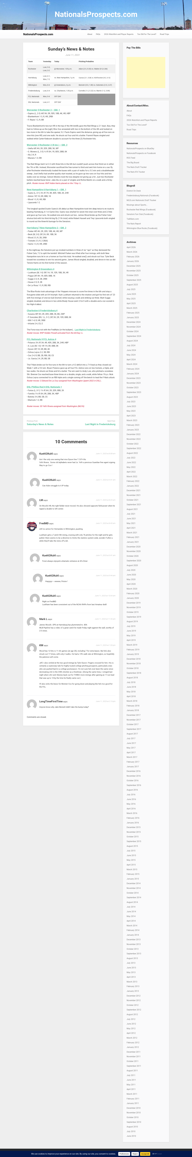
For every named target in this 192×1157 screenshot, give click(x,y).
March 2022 (132, 476)
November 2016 (134, 776)
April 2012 (131, 1033)
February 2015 (133, 874)
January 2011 (133, 1103)
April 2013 (131, 977)
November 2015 (134, 832)
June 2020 (131, 575)
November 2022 (134, 439)
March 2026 (132, 252)
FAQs (98, 34)
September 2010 (134, 1122)
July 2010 (131, 1131)
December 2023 (133, 378)
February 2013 (133, 986)
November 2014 (134, 888)
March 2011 (132, 1094)
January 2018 (133, 710)
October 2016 (132, 780)
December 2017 (133, 715)
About (89, 34)
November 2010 (134, 1112)
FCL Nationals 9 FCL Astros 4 (41, 339)
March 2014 (132, 925)
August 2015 (132, 846)
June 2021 (131, 518)
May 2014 (131, 916)
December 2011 (133, 1052)
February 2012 (133, 1042)
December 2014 (133, 883)
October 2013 (132, 949)
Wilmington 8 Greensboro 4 (40, 269)
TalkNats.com (133, 219)
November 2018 (134, 663)
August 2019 (132, 621)
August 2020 (132, 565)
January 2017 (133, 766)
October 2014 (132, 893)
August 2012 (132, 1014)
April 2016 (131, 808)
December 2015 (133, 827)
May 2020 (131, 579)
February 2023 (133, 425)
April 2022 (131, 472)
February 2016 (133, 818)
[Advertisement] (146, 72)
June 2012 (131, 1024)
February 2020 (133, 593)
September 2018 (134, 673)
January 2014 (133, 935)
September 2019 (134, 617)
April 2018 (131, 696)
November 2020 (134, 551)
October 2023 (132, 387)
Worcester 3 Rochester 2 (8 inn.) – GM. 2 (47, 145)
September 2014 (134, 897)
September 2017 (134, 729)
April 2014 (131, 921)
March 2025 (132, 308)
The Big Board (133, 162)
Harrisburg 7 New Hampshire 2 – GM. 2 (46, 227)
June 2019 (131, 631)
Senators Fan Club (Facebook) (140, 214)
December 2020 (133, 547)
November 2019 (134, 607)
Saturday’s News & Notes (40, 424)
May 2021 (131, 523)
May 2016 (131, 804)
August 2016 (132, 790)
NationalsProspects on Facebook (141, 153)
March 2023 (132, 420)
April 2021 (131, 528)
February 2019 (133, 649)
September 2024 (134, 336)
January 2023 (133, 430)
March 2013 (132, 982)
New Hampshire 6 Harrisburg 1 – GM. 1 (46, 189)
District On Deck (134, 191)
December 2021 (133, 490)
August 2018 (132, 677)
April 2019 (131, 640)
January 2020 (133, 598)
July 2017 (131, 738)
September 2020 (134, 560)
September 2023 (134, 392)
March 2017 (132, 757)
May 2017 (131, 748)
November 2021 (134, 495)
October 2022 (132, 444)
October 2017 (132, 724)
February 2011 (133, 1099)
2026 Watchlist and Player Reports (118, 34)
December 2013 (133, 939)
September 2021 (134, 504)
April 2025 (131, 303)
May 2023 (131, 411)
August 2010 (132, 1127)
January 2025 (133, 317)
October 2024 (132, 331)
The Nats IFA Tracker (136, 172)
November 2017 (134, 720)
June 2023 (131, 406)
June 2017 (131, 743)
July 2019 (131, 626)
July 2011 (131, 1075)
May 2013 (131, 972)
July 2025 (131, 289)
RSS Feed (131, 158)
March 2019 (132, 645)
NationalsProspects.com (96, 14)
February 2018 (133, 706)
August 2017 (132, 734)
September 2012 (134, 1010)
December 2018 (133, 659)
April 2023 (131, 415)
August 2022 (132, 453)
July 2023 (131, 401)
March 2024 (132, 364)
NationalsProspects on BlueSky (140, 148)
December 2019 (133, 603)
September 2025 (134, 280)
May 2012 (131, 1028)
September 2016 (134, 785)
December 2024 (133, 322)
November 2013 (134, 944)
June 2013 (131, 967)
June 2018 (131, 687)
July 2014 (131, 907)
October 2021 (132, 500)
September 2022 (134, 448)
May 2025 (131, 299)
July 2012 (131, 1019)
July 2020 (131, 570)
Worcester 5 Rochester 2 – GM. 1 (43, 110)
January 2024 (133, 373)
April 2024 (131, 359)
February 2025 (133, 313)
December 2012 (133, 996)
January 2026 (133, 261)
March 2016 (132, 813)
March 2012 (132, 1038)
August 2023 (132, 397)
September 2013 (134, 953)
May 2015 (131, 860)
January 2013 (133, 991)
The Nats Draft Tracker (137, 167)
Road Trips (164, 34)
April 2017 (131, 752)
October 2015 (132, 836)
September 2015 (134, 841)
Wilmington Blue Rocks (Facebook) (142, 228)
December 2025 (133, 266)
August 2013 (132, 958)
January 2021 (133, 542)
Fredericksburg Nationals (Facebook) (143, 195)
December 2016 (133, 771)
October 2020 (132, 556)
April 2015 (131, 865)
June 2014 (131, 911)
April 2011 (131, 1089)
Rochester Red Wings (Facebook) (141, 209)
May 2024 (131, 355)
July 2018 (131, 682)
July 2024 (131, 345)
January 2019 (133, 654)
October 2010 (132, 1117)
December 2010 (133, 1108)
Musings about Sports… (137, 205)
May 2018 (131, 691)
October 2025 (132, 275)
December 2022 (133, 434)
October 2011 (132, 1061)
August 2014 (132, 902)
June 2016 (131, 799)
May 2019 (131, 635)
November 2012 (134, 1000)
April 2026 (131, 247)
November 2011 (134, 1056)
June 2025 (131, 294)
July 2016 (131, 794)
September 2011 (134, 1066)
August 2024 (132, 341)
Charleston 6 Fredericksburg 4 (42, 310)
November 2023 (134, 383)
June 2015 (131, 855)
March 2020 (132, 589)
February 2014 (133, 930)
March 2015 (132, 869)
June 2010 (131, 1136)
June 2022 (131, 462)
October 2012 (132, 1005)
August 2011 (132, 1070)
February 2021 (133, 537)
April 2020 (131, 584)
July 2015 (131, 851)
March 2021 (132, 532)
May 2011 (131, 1084)
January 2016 (133, 823)
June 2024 (131, 350)
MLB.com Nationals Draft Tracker (141, 200)
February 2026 (133, 256)
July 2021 (131, 514)
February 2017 (133, 762)
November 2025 (134, 271)
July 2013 (131, 963)
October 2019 (132, 612)
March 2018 (132, 701)
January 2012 (133, 1047)
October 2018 (132, 668)
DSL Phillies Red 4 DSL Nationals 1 (44, 387)
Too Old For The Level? (146, 34)
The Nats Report (134, 223)
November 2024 (134, 327)
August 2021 (132, 509)
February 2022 (133, 481)
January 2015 (133, 879)
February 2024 (133, 369)
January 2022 (133, 486)
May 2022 (131, 467)
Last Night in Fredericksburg (100, 424)
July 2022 (131, 458)
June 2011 (131, 1080)
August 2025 (132, 284)
